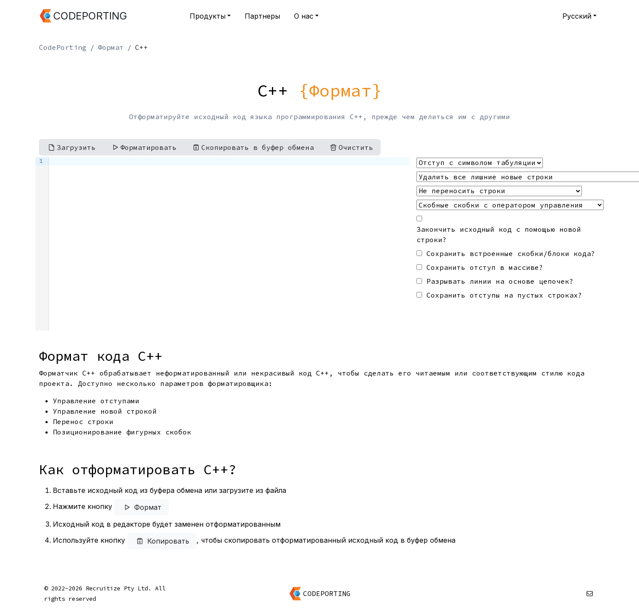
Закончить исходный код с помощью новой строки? (498, 234)
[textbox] (229, 243)
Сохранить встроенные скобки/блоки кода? (510, 253)
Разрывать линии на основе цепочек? (500, 281)
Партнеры (262, 16)
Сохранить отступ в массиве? (484, 267)
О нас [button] (303, 16)
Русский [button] (576, 16)
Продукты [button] (208, 16)
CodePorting (63, 47)
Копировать (162, 541)
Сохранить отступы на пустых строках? (504, 295)
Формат (111, 47)
